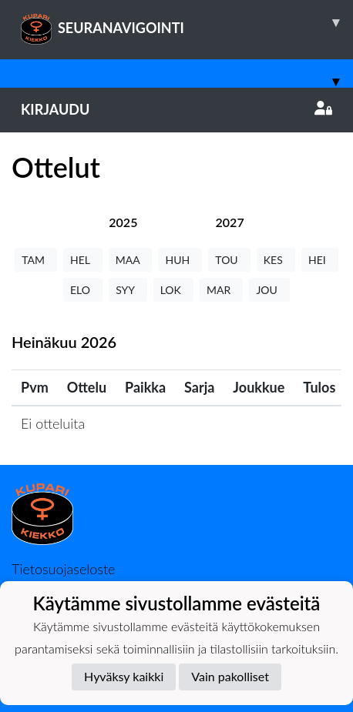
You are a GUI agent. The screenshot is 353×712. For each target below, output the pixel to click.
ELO (83, 289)
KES (276, 259)
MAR (221, 289)
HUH (180, 259)
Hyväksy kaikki (123, 676)
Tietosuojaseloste (63, 568)
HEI (319, 259)
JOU (269, 289)
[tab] (123, 222)
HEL (83, 259)
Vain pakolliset (230, 676)
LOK (173, 289)
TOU (229, 259)
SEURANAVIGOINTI (187, 22)
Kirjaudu (176, 109)
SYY (128, 289)
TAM (36, 259)
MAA (131, 259)
